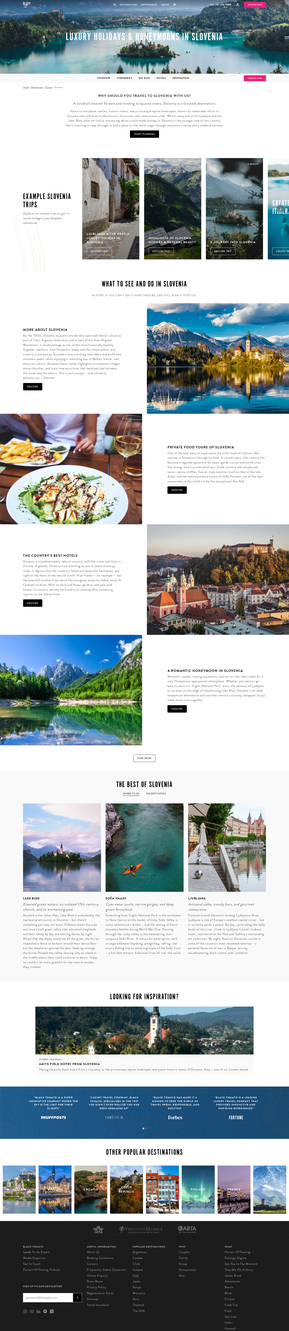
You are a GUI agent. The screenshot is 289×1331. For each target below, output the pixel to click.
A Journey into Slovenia (233, 242)
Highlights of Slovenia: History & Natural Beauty (172, 240)
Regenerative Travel (100, 1293)
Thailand (138, 1305)
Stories (44, 1059)
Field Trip (231, 1305)
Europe (48, 87)
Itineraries (124, 78)
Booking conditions (100, 1258)
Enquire (32, 386)
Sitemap (92, 1299)
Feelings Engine (235, 1258)
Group (183, 1264)
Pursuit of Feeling (237, 1252)
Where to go (131, 793)
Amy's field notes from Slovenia (69, 1064)
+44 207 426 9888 (220, 4)
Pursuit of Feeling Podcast (41, 1269)
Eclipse (230, 1299)
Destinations (128, 4)
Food (228, 1311)
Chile (136, 1264)
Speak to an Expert (36, 1252)
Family (183, 1258)
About (165, 4)
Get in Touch (32, 1264)
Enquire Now (255, 5)
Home (26, 87)
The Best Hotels (156, 793)
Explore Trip (99, 251)
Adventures (232, 1281)
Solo (182, 1275)
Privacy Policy (97, 1287)
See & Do (144, 78)
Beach (229, 1287)
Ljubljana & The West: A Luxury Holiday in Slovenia (108, 238)
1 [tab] (143, 1128)
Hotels (161, 78)
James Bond (233, 1275)
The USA (139, 1311)
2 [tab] (146, 1128)
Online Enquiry (97, 1275)
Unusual (230, 1328)
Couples (184, 1252)
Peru (136, 1299)
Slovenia (56, 1059)
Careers (92, 1264)
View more (144, 758)
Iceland (138, 1269)
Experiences (149, 4)
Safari (229, 1322)
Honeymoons (188, 1269)
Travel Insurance (98, 1305)
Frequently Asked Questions (106, 1269)
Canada (138, 1258)
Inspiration (181, 78)
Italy (136, 1275)
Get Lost (231, 1316)
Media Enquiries (34, 1258)
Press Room (95, 1281)
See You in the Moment (241, 1264)
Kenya (137, 1287)
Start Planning (144, 134)
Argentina (139, 1252)
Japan (136, 1281)
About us (93, 1252)
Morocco (139, 1293)
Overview (103, 78)
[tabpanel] (59, 888)
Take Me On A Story (239, 1269)
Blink (228, 1293)
